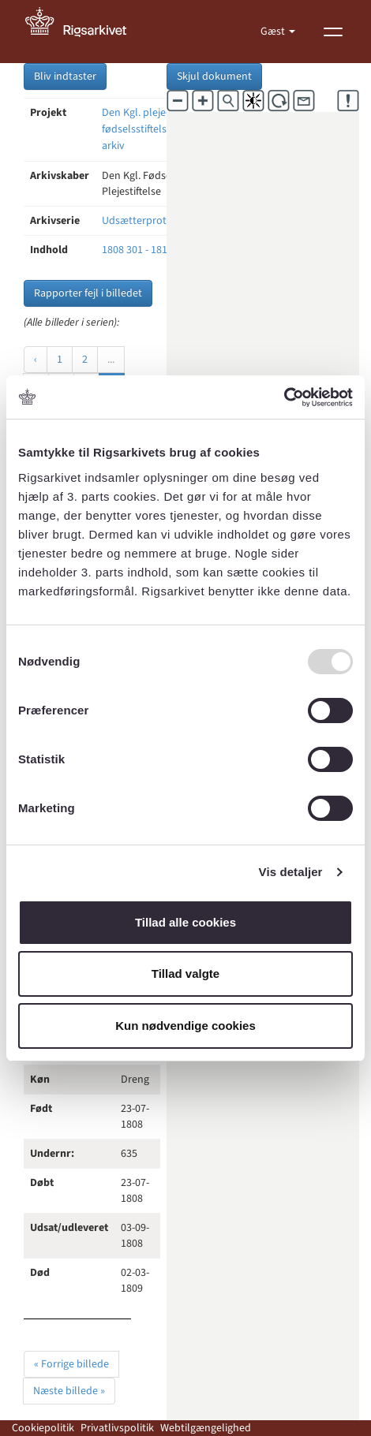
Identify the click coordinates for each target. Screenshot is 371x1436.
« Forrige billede (71, 1364)
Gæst (273, 31)
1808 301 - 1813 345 (147, 250)
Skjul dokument (214, 76)
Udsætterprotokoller (151, 221)
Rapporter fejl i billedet (88, 293)
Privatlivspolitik (117, 1428)
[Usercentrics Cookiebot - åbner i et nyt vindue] (284, 397)
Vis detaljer (291, 871)
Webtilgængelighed (205, 1428)
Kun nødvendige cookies (185, 1025)
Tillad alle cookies (185, 922)
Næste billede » (69, 1391)
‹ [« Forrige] (35, 359)
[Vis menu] (333, 31)
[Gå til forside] (84, 31)
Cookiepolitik (43, 1428)
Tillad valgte (185, 973)
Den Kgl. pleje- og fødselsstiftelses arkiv (142, 129)
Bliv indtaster (65, 76)
